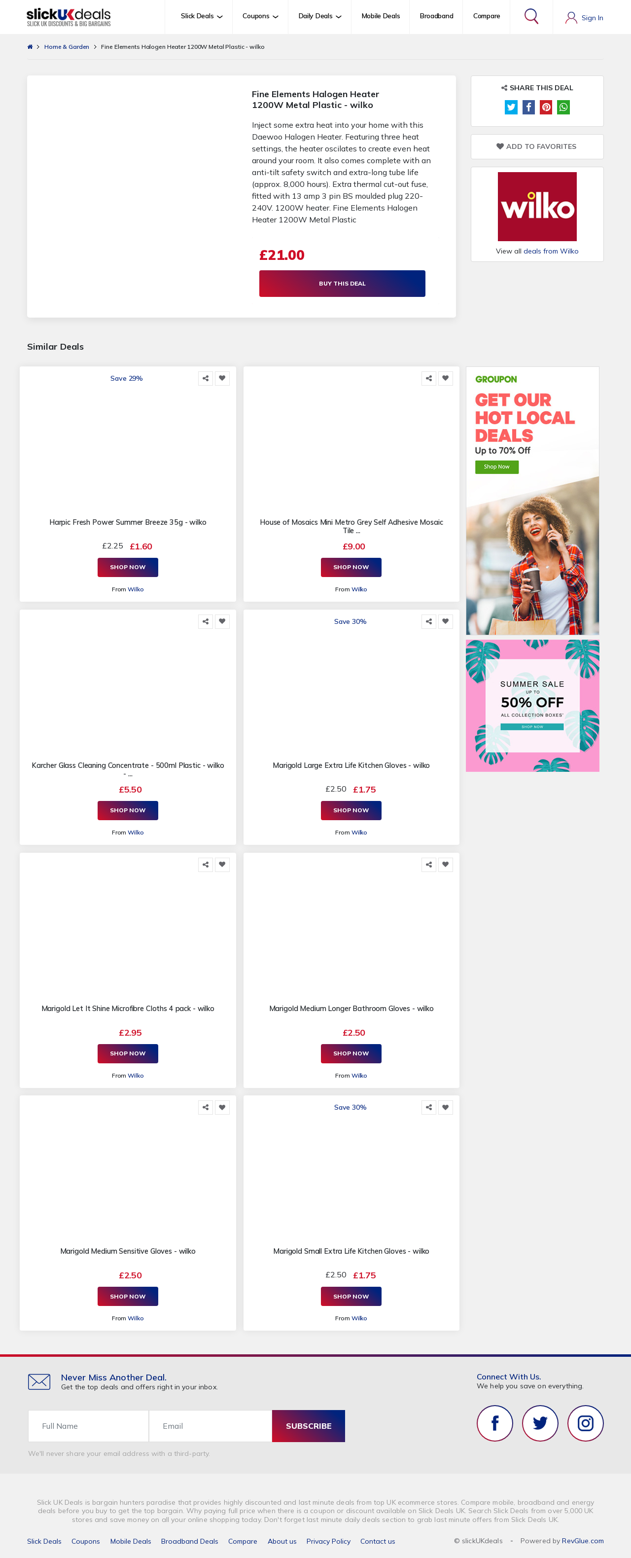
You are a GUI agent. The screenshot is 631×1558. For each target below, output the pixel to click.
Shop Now (128, 568)
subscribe (309, 1425)
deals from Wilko (551, 251)
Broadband (436, 15)
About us (282, 1540)
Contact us (377, 1540)
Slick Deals (44, 1540)
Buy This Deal (345, 284)
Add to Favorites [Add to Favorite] (536, 147)
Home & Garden (66, 46)
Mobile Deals (381, 15)
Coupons (85, 1540)
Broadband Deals (189, 1540)
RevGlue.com (583, 1539)
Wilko (135, 589)
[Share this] (205, 379)
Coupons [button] (256, 15)
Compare (486, 15)
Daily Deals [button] (316, 15)
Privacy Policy (329, 1540)
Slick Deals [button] (197, 15)
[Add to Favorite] (222, 379)
